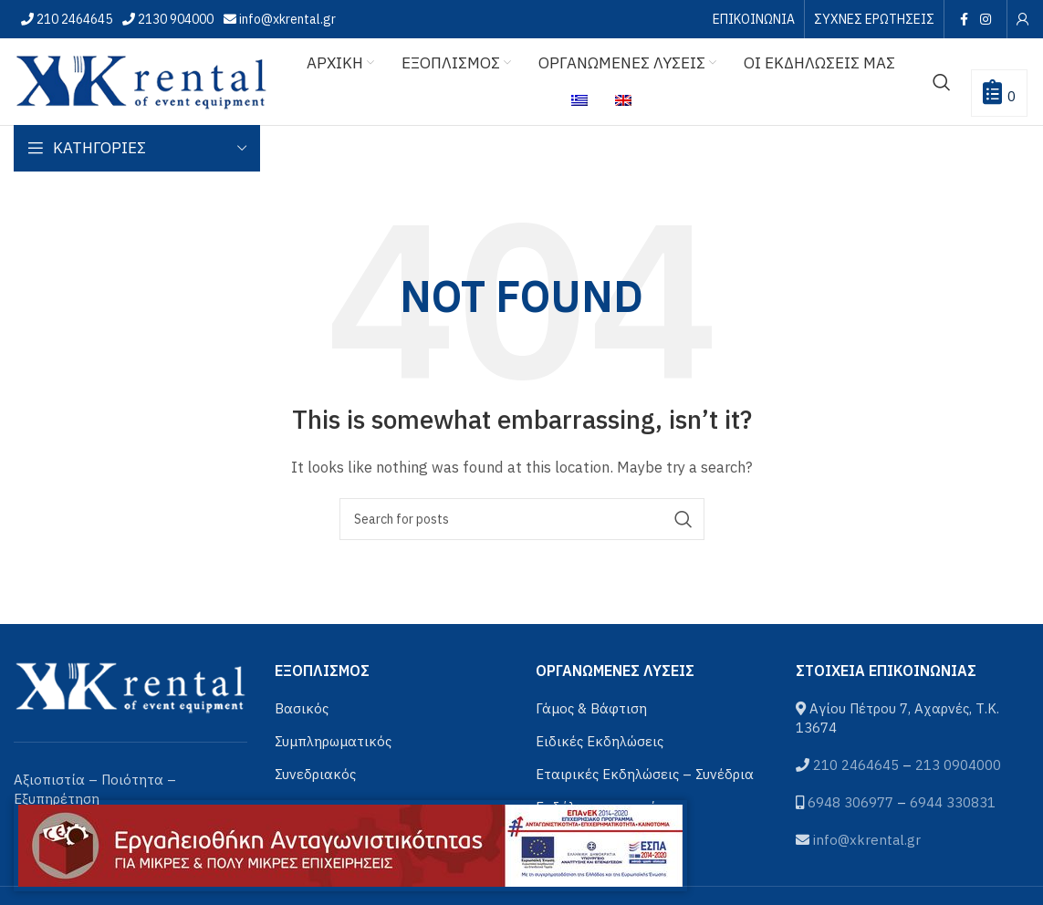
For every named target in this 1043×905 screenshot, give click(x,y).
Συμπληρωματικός (333, 741)
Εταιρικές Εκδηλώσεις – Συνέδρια (645, 774)
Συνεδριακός (315, 774)
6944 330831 (953, 802)
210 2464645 (73, 19)
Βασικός (302, 708)
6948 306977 (850, 802)
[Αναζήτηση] (941, 82)
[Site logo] (141, 79)
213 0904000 (958, 765)
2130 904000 (174, 19)
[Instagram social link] (986, 19)
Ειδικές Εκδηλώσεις (599, 741)
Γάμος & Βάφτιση (591, 708)
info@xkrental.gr (286, 19)
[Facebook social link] (964, 19)
